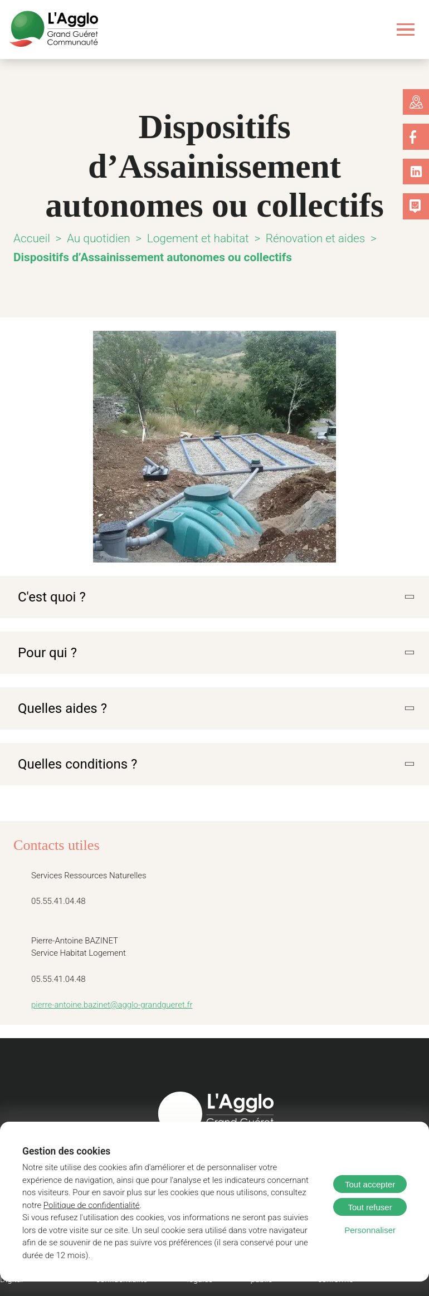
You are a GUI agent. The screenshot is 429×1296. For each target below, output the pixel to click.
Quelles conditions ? (72, 762)
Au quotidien (97, 238)
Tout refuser (370, 1207)
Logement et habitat (191, 238)
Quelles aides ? (58, 707)
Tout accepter (370, 1184)
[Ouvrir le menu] (406, 29)
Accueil (31, 238)
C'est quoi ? (49, 596)
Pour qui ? (45, 651)
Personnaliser (370, 1230)
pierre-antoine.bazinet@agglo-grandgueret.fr (106, 1002)
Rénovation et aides (300, 238)
